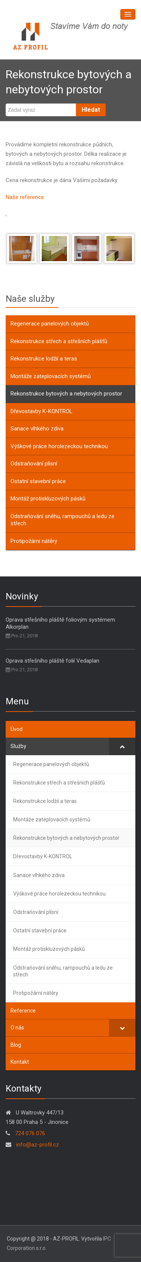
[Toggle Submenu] (122, 746)
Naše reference (25, 197)
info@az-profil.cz (37, 1144)
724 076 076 (30, 1133)
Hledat (91, 109)
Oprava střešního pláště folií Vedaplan (52, 660)
